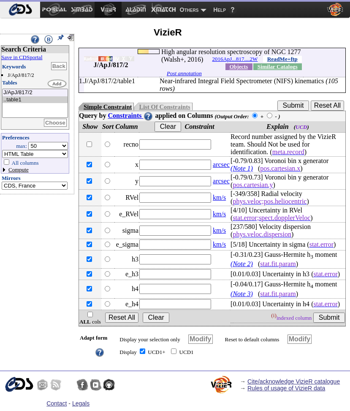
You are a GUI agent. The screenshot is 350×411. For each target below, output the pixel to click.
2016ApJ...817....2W (235, 59)
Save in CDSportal (22, 57)
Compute (18, 169)
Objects (238, 66)
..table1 (35, 99)
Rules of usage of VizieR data (286, 388)
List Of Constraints (164, 106)
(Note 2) (242, 263)
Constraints (130, 115)
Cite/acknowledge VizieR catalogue (293, 381)
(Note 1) (242, 168)
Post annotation (184, 73)
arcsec (221, 164)
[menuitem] (20, 10)
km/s (219, 197)
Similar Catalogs (278, 66)
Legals (81, 403)
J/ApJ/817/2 (35, 92)
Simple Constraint (108, 106)
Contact (56, 403)
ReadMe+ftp (282, 59)
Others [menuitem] (189, 9)
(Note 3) (242, 293)
